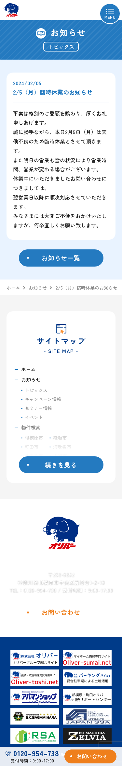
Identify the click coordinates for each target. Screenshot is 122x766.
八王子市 (34, 455)
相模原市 (34, 437)
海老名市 (62, 446)
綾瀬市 (60, 437)
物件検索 (31, 427)
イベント (34, 417)
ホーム (28, 369)
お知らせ (31, 379)
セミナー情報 (38, 408)
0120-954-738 (32, 753)
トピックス (36, 390)
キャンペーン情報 (43, 399)
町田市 (31, 446)
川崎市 (60, 455)
